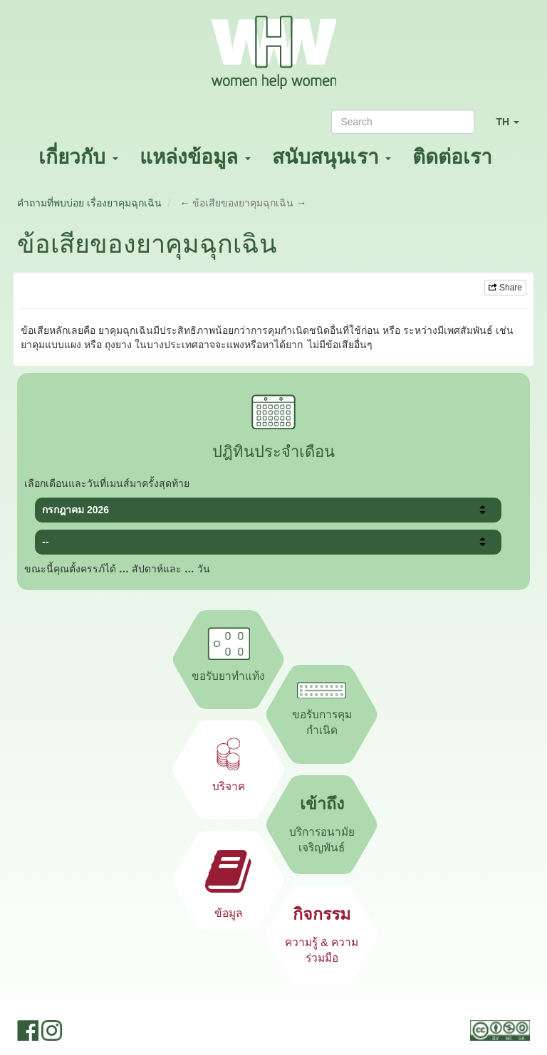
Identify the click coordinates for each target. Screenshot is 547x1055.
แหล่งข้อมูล (195, 157)
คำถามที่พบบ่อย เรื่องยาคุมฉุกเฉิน (89, 203)
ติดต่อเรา (452, 157)
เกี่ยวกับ (78, 157)
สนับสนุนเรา (332, 157)
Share (505, 288)
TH (513, 128)
